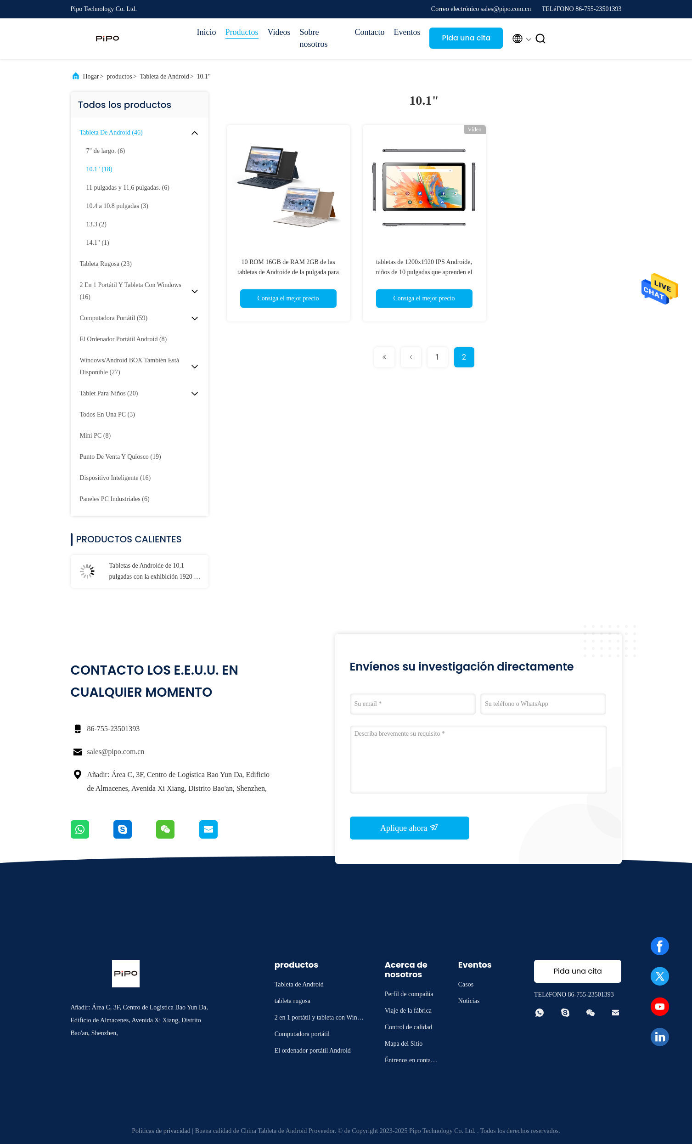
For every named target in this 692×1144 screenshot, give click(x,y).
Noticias (469, 1000)
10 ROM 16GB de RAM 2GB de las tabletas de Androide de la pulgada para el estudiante (288, 272)
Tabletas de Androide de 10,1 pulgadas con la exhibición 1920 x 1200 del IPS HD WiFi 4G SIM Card (153, 572)
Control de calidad (408, 1027)
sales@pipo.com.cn (116, 751)
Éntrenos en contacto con (412, 1061)
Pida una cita (466, 38)
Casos (465, 984)
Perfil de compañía (409, 994)
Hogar (91, 76)
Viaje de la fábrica (408, 1010)
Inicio (206, 32)
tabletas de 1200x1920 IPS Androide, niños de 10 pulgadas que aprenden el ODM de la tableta (424, 272)
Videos (279, 32)
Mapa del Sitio (403, 1043)
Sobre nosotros (313, 38)
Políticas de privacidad (161, 1130)
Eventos (407, 32)
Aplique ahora (409, 828)
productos (119, 76)
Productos (242, 32)
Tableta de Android (164, 76)
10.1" (204, 76)
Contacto (369, 32)
